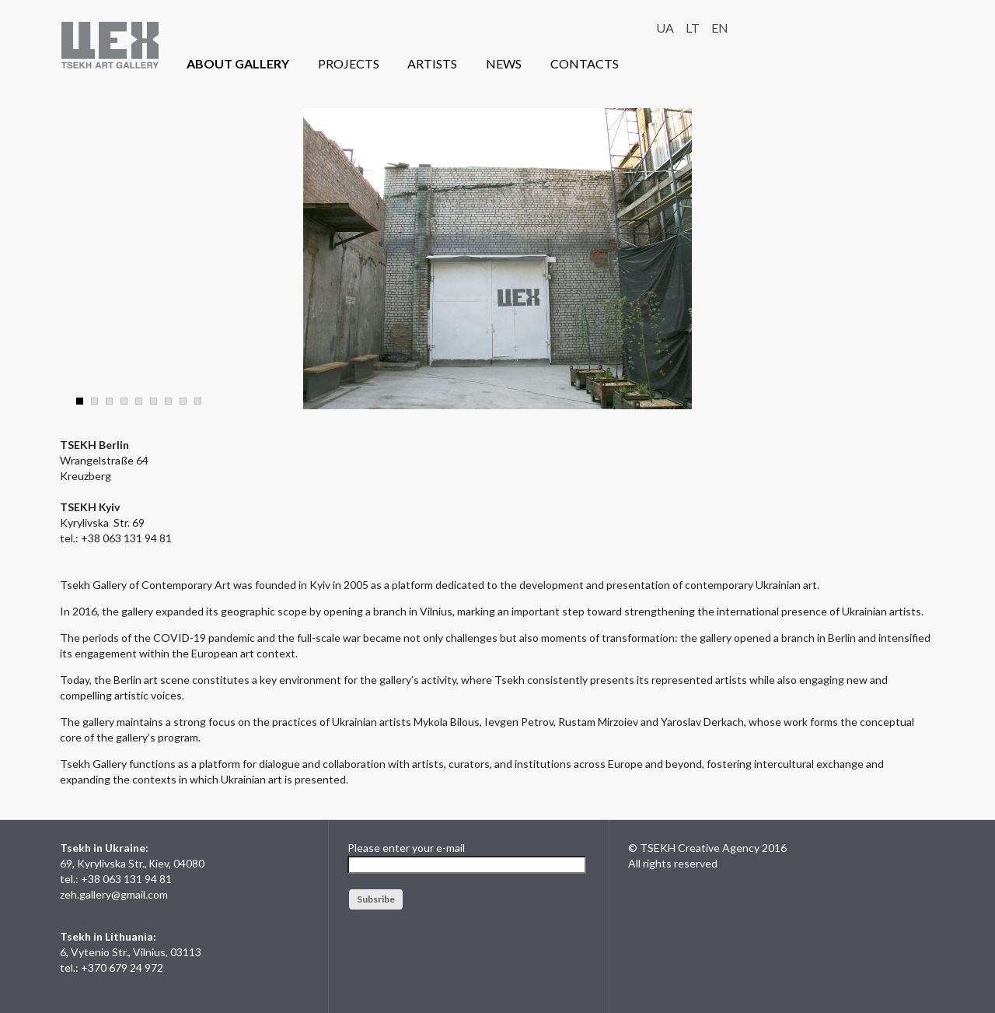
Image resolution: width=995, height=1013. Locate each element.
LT (693, 27)
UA (665, 27)
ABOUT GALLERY (238, 63)
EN (719, 27)
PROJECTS (348, 63)
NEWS (504, 63)
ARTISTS (432, 63)
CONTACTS (584, 63)
